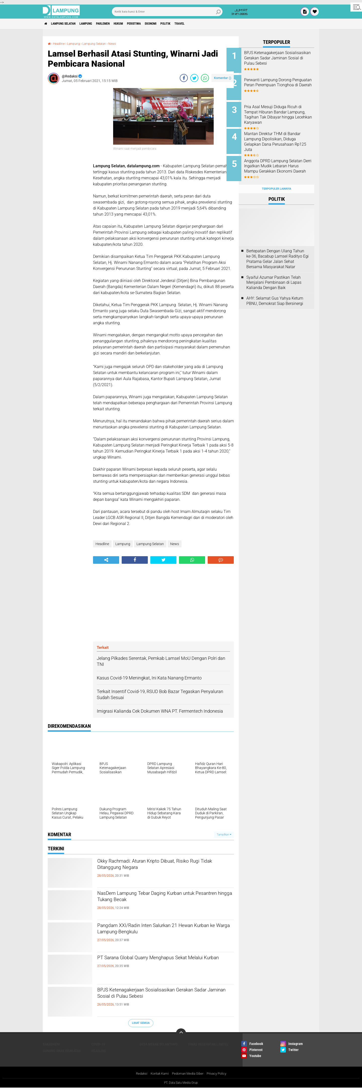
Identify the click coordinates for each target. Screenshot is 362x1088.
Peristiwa (156, 24)
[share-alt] (106, 560)
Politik (196, 24)
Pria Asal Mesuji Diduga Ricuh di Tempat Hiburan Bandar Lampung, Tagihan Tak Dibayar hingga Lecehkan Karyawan (283, 114)
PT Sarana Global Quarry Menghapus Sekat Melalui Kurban (158, 963)
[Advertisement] (68, 163)
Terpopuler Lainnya (276, 179)
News (121, 44)
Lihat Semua (141, 1023)
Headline (60, 44)
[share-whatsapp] (205, 78)
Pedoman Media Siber (188, 1074)
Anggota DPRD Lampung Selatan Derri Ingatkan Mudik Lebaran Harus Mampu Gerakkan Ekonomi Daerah (281, 162)
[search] (167, 11)
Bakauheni (51, 1044)
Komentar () (222, 78)
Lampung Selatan (68, 24)
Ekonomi (178, 24)
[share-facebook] (184, 78)
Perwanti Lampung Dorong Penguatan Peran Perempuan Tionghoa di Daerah (282, 83)
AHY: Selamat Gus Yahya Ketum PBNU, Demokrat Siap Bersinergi (274, 291)
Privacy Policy (219, 1074)
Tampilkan (224, 834)
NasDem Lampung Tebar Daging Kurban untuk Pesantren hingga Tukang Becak (163, 899)
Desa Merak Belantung (158, 1044)
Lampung (96, 24)
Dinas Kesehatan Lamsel (208, 1044)
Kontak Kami (158, 1074)
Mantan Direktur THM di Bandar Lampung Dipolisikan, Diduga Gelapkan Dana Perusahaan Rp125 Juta (282, 137)
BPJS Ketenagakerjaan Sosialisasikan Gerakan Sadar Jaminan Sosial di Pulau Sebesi (162, 995)
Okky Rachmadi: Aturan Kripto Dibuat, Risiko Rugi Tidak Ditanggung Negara (159, 866)
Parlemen (118, 24)
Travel (213, 24)
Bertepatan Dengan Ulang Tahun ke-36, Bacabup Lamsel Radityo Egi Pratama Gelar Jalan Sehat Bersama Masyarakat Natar (277, 249)
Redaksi (138, 1074)
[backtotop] (181, 1033)
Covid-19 (98, 1044)
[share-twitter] (194, 78)
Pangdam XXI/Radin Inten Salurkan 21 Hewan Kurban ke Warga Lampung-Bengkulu (162, 931)
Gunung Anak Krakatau (62, 1051)
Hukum (137, 24)
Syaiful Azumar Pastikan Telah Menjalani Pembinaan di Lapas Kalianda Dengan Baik (273, 272)
